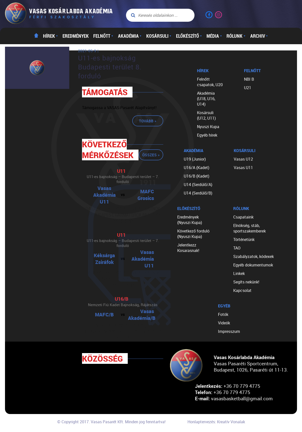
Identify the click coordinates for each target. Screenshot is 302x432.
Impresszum (229, 331)
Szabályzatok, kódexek (253, 256)
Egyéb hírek (207, 135)
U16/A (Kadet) (196, 167)
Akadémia (130, 36)
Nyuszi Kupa (208, 126)
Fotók (223, 314)
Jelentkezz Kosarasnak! (188, 247)
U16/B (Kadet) (196, 176)
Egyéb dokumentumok (253, 265)
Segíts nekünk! (246, 282)
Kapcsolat (242, 290)
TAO (236, 248)
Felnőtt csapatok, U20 (210, 81)
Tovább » (147, 120)
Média (214, 36)
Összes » (151, 154)
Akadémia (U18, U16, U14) (206, 98)
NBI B (249, 79)
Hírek (50, 36)
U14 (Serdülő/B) (198, 193)
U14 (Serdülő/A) (198, 184)
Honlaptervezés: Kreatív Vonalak (216, 422)
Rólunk (236, 36)
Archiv (259, 36)
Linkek (239, 273)
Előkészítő (189, 36)
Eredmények (75, 36)
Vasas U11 (243, 167)
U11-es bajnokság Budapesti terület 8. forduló (110, 66)
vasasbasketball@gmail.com (242, 398)
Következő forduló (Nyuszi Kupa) (193, 233)
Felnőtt (103, 36)
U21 (247, 87)
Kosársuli (159, 36)
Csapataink (243, 217)
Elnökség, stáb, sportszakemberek (249, 228)
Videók (224, 323)
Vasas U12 (243, 159)
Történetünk (243, 239)
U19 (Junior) (195, 159)
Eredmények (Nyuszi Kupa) (189, 219)
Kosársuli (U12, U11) (206, 115)
